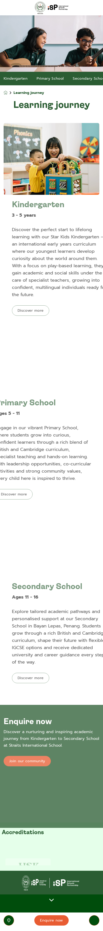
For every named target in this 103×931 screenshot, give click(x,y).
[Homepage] (9, 93)
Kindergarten (16, 78)
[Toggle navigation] (94, 920)
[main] (51, 473)
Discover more (44, 310)
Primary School (50, 78)
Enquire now (51, 920)
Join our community (27, 777)
